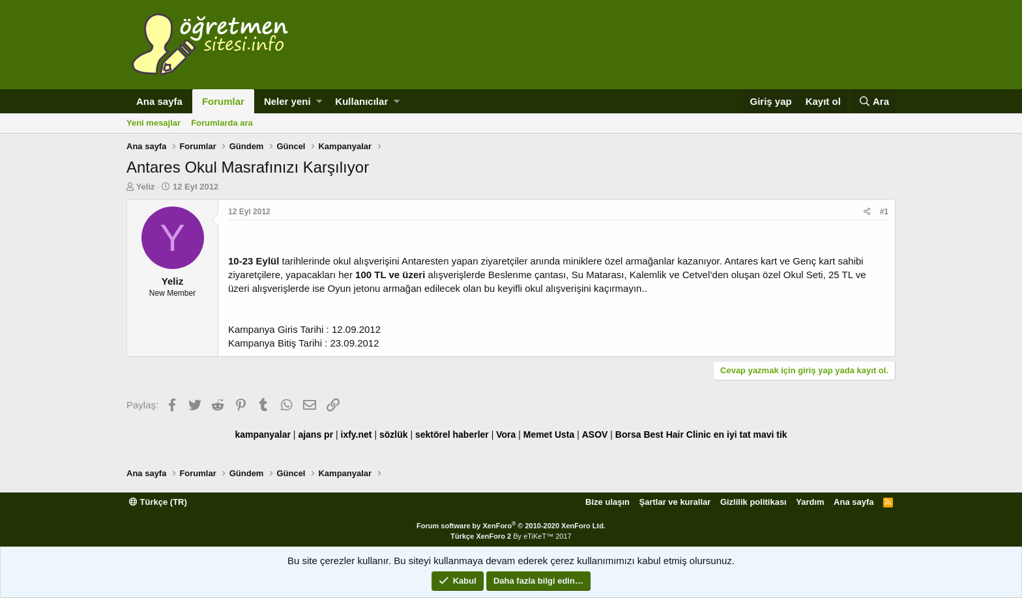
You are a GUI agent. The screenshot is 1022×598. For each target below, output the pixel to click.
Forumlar (223, 101)
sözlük (393, 434)
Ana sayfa (159, 101)
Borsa (628, 434)
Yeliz (145, 187)
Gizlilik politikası (753, 502)
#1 (884, 211)
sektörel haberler (452, 434)
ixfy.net (356, 434)
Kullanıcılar (361, 101)
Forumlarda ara (222, 123)
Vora (506, 434)
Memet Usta (549, 434)
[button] (319, 101)
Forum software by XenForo (511, 526)
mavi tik (770, 434)
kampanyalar (263, 434)
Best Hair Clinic (676, 434)
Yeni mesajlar (153, 123)
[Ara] (874, 101)
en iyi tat (732, 434)
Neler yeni (287, 101)
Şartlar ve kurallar (675, 502)
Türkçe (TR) (158, 502)
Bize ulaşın (607, 502)
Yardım (810, 502)
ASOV (595, 434)
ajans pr (315, 434)
